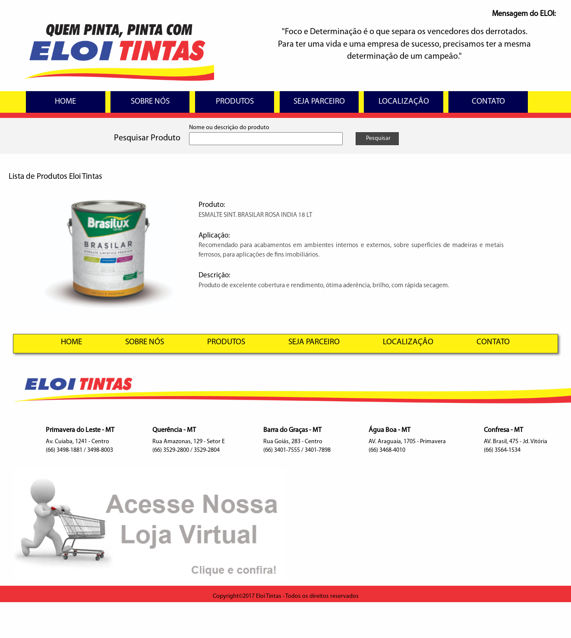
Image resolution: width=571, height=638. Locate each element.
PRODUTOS (235, 102)
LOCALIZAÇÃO (404, 102)
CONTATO (488, 102)
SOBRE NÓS (150, 102)
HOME (65, 102)
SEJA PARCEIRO (319, 102)
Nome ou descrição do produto (229, 127)
